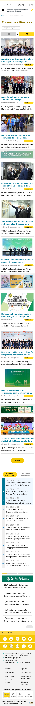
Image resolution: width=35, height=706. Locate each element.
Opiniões (24, 669)
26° (22, 5)
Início (3, 16)
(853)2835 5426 (24, 662)
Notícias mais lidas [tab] (9, 474)
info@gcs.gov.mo (11, 660)
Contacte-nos (26, 672)
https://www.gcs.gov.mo (13, 658)
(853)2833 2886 (10, 662)
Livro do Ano (9, 676)
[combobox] (11, 28)
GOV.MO (8, 669)
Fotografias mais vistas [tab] (25, 474)
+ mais (30, 627)
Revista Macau (10, 672)
